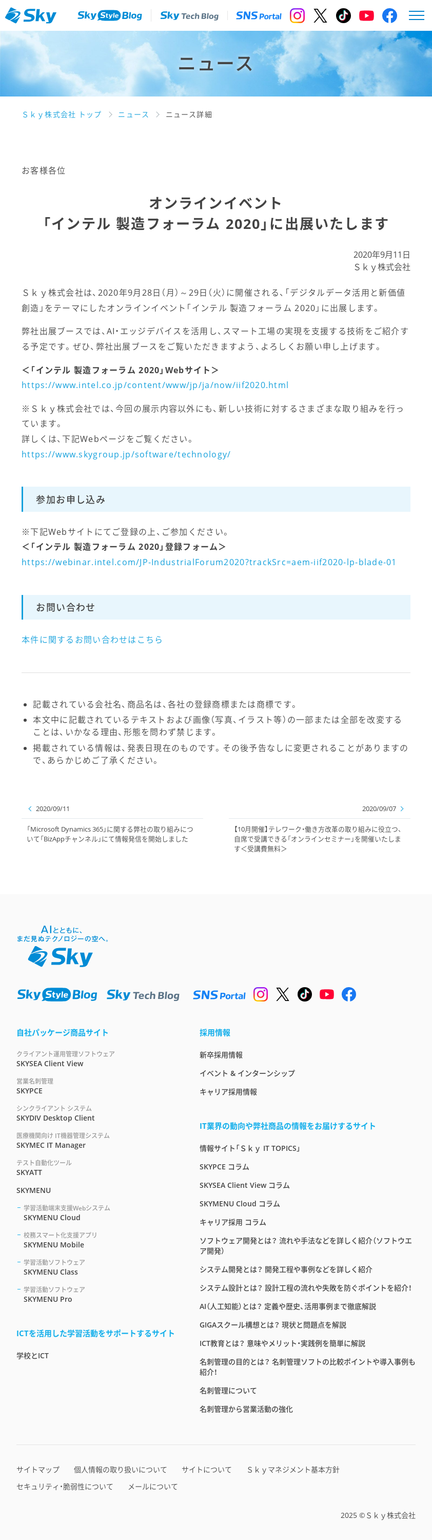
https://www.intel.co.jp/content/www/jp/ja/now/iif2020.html (155, 385)
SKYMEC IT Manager (95, 1140)
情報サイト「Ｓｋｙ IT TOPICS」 (250, 1148)
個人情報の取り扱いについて (120, 1469)
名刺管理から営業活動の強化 (246, 1409)
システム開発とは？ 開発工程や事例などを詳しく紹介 (286, 1269)
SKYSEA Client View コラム (245, 1185)
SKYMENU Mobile (99, 1239)
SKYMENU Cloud (99, 1212)
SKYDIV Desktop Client (95, 1113)
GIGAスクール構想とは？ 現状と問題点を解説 (273, 1325)
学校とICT (32, 1355)
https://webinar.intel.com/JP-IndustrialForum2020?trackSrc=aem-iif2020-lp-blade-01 (209, 562)
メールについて (153, 1486)
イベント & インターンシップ (247, 1073)
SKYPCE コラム (224, 1166)
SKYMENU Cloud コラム (240, 1203)
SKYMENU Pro (99, 1294)
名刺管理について (228, 1390)
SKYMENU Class (99, 1267)
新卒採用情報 (221, 1055)
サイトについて (207, 1469)
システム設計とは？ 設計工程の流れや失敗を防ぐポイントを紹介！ (306, 1288)
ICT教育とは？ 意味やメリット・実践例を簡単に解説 (282, 1343)
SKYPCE (95, 1085)
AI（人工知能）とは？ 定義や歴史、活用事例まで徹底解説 (288, 1306)
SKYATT (95, 1167)
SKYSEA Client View (95, 1058)
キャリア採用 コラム (233, 1222)
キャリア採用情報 (228, 1091)
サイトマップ (38, 1469)
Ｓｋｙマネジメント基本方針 (293, 1469)
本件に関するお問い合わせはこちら (92, 639)
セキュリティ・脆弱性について (64, 1486)
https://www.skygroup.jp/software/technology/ (126, 454)
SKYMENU (33, 1190)
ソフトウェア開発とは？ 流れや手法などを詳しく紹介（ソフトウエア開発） (306, 1246)
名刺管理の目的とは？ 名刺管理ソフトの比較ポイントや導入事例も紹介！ (308, 1367)
